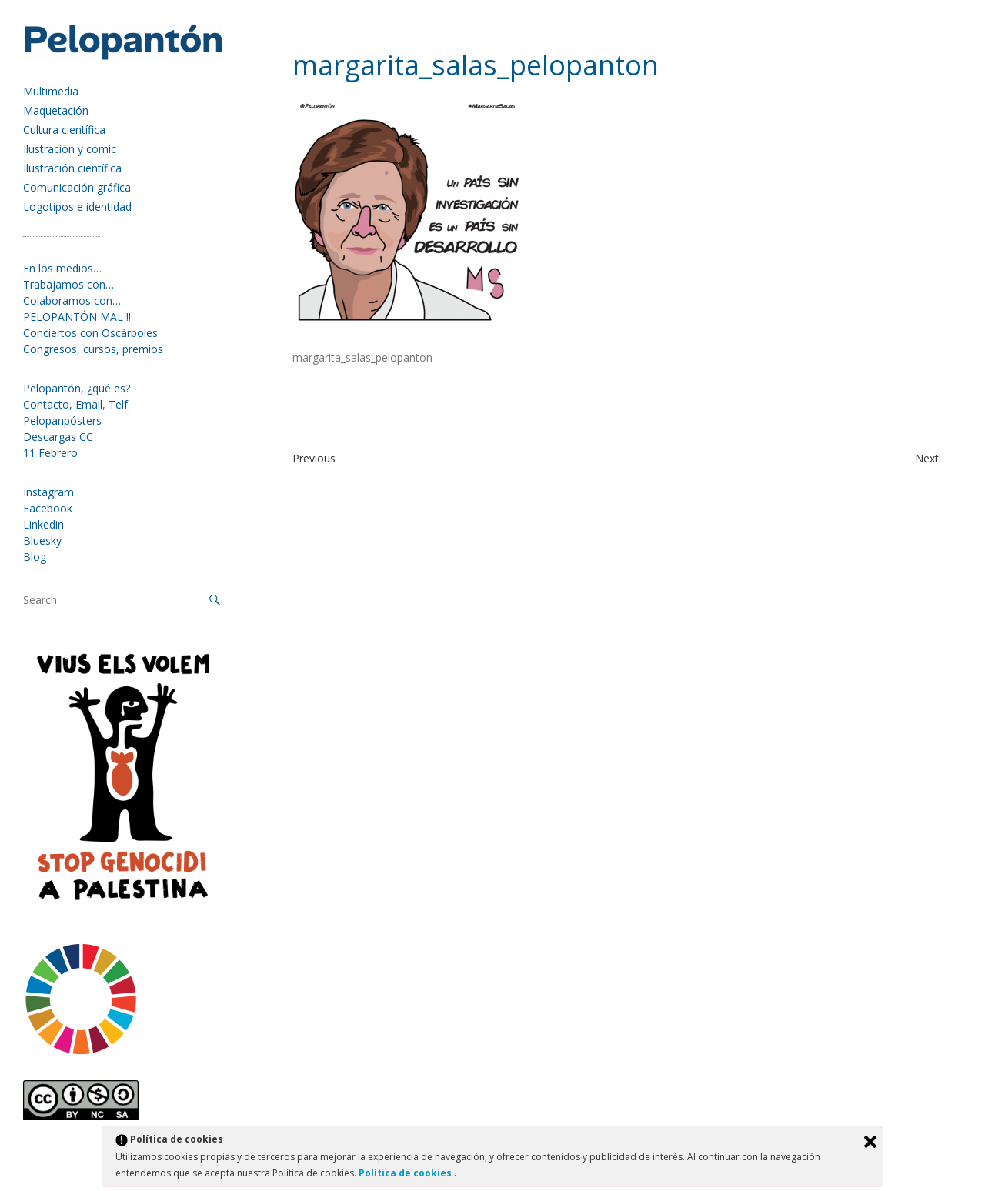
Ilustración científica (72, 168)
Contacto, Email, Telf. (76, 404)
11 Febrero (50, 452)
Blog (34, 556)
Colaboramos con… (72, 300)
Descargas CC (58, 436)
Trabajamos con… (68, 284)
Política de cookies (406, 1172)
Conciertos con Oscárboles (90, 332)
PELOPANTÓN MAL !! (77, 316)
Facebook (47, 508)
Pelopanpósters (62, 420)
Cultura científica (64, 129)
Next (927, 458)
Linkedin (43, 524)
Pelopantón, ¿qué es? (76, 388)
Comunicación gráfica (77, 187)
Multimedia (50, 91)
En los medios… (62, 268)
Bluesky (42, 540)
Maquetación (55, 110)
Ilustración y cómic (69, 149)
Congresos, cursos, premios (93, 349)
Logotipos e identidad (77, 206)
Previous (314, 458)
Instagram (48, 492)
